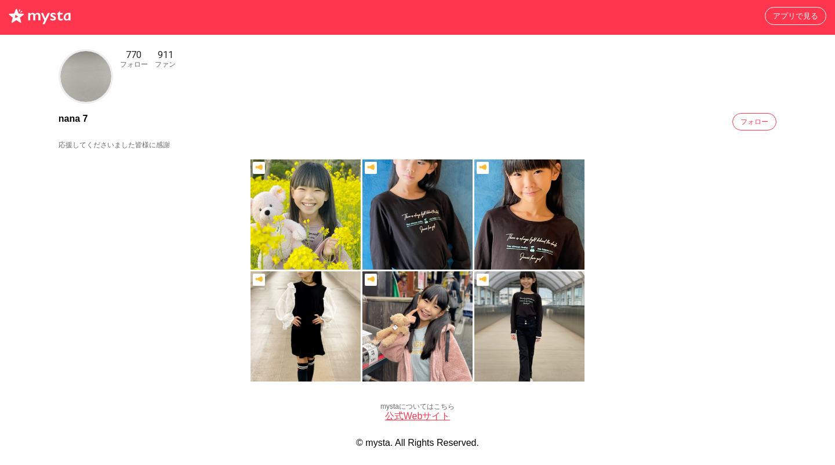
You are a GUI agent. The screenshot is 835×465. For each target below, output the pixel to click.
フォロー (754, 122)
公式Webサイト (418, 416)
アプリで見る (795, 16)
